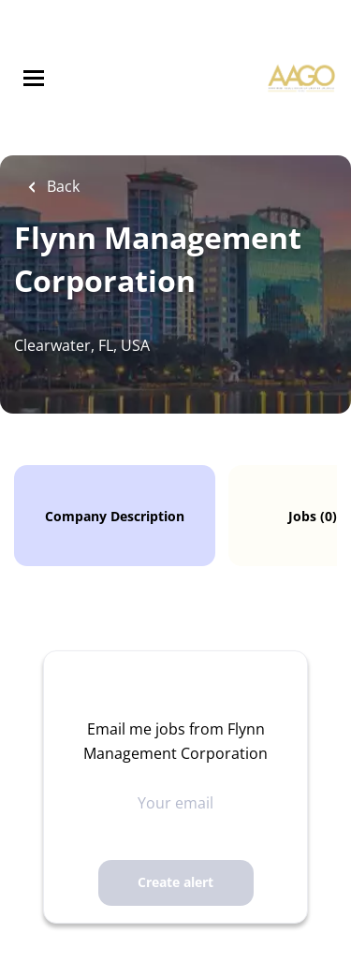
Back (61, 186)
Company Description (114, 516)
